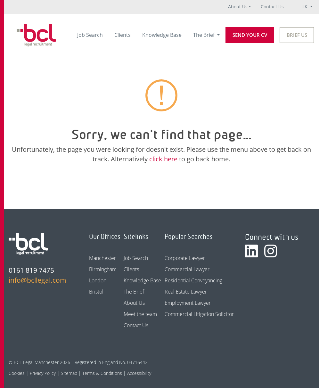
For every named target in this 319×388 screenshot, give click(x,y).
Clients (122, 34)
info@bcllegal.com (37, 280)
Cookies (17, 373)
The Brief (204, 34)
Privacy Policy (43, 373)
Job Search (90, 34)
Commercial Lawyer (187, 269)
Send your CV (250, 35)
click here (163, 159)
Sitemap (69, 373)
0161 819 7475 (31, 270)
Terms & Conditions (102, 373)
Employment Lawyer (188, 302)
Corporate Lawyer (185, 258)
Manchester (102, 258)
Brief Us (297, 35)
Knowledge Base (162, 34)
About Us (238, 7)
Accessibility (139, 373)
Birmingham (103, 269)
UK (305, 7)
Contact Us (272, 7)
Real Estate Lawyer (186, 291)
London (97, 280)
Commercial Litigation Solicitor (199, 314)
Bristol (96, 291)
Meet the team (140, 314)
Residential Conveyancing (193, 280)
